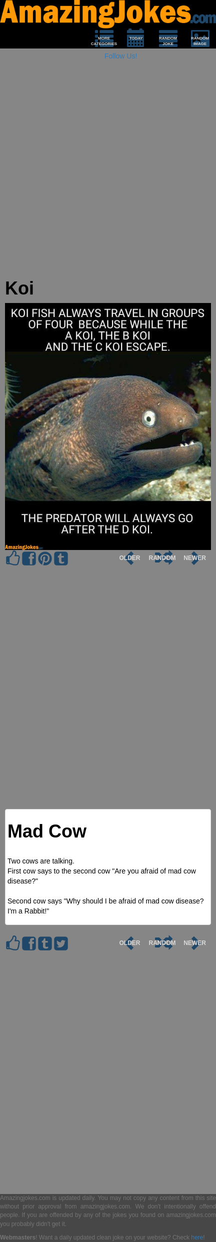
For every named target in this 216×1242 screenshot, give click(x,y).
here (197, 1237)
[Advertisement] (108, 170)
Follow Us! (120, 56)
